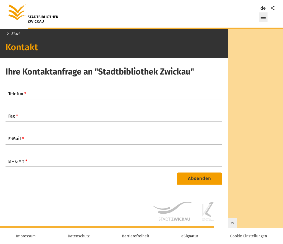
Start (15, 34)
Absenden (199, 178)
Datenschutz (79, 236)
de (263, 8)
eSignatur (189, 236)
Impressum (26, 236)
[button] (263, 17)
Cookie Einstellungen (248, 236)
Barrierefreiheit (135, 236)
